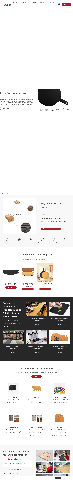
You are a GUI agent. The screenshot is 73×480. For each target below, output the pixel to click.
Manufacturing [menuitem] (40, 7)
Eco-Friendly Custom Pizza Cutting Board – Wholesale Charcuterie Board (45, 285)
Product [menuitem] (16, 2)
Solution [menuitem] (34, 2)
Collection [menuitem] (25, 2)
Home (1, 193)
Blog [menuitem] (53, 7)
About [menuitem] (48, 7)
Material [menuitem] (42, 2)
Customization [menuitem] (50, 2)
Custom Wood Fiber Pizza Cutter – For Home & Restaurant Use (28, 285)
